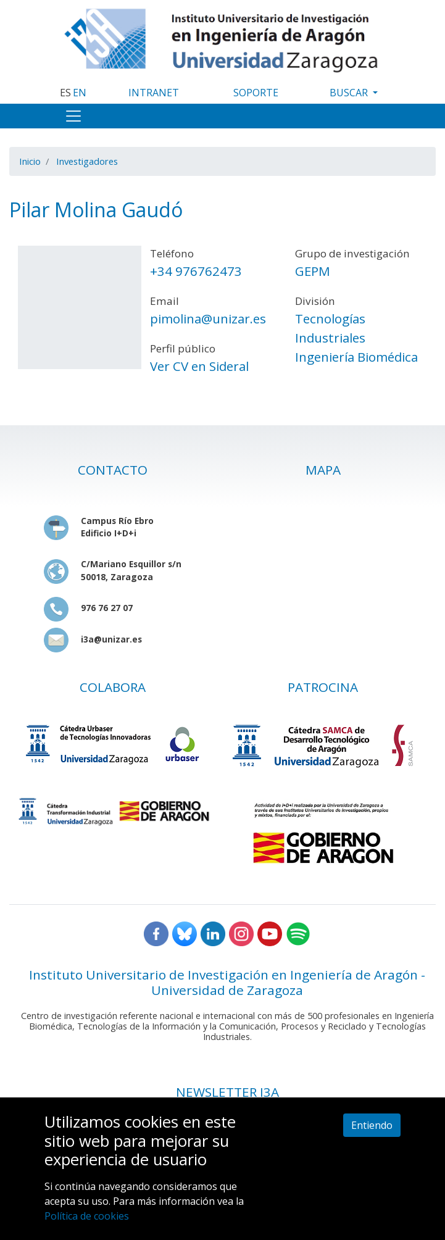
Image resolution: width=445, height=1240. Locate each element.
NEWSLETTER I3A (227, 1092)
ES (65, 92)
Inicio (30, 161)
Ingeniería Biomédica (356, 356)
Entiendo (372, 1125)
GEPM (312, 271)
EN (79, 92)
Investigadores (87, 161)
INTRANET (153, 92)
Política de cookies (86, 1216)
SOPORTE (255, 92)
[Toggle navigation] (73, 116)
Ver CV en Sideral (199, 366)
